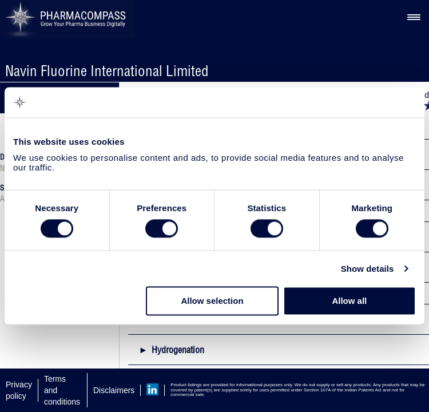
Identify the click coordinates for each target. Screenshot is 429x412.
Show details (367, 269)
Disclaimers (113, 390)
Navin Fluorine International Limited (107, 71)
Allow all (349, 301)
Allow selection (212, 301)
